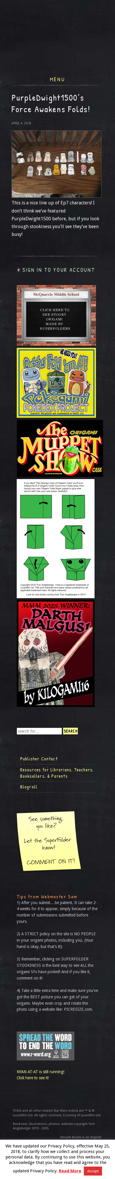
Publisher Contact (39, 758)
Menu (57, 79)
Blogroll (29, 786)
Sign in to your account (58, 270)
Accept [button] (93, 1171)
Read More (70, 1171)
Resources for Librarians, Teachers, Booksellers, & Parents (57, 772)
